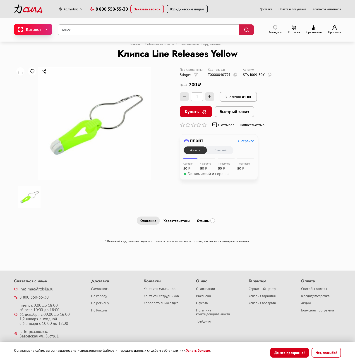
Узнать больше (198, 350)
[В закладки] (32, 71)
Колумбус (68, 9)
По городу (99, 296)
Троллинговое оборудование (200, 44)
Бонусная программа (317, 310)
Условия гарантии (262, 296)
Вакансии (203, 296)
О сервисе (246, 141)
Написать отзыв (252, 125)
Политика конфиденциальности (213, 312)
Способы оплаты (314, 289)
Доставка (266, 9)
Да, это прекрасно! (289, 352)
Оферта (202, 303)
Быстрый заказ (234, 112)
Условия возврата (262, 303)
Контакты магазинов (327, 9)
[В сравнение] (20, 71)
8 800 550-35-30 (31, 297)
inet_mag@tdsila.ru (33, 289)
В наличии (238, 96)
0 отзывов (223, 124)
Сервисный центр (262, 289)
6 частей (221, 150)
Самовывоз (99, 289)
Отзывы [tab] (206, 220)
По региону (100, 303)
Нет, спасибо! (326, 352)
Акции (306, 303)
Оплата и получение (292, 9)
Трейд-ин (203, 321)
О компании (205, 289)
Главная (135, 44)
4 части (195, 150)
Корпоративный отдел (161, 303)
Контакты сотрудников (161, 296)
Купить (196, 112)
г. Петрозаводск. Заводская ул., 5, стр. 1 (36, 333)
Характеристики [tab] (176, 220)
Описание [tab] (148, 220)
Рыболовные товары (159, 44)
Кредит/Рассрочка (315, 296)
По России (99, 310)
